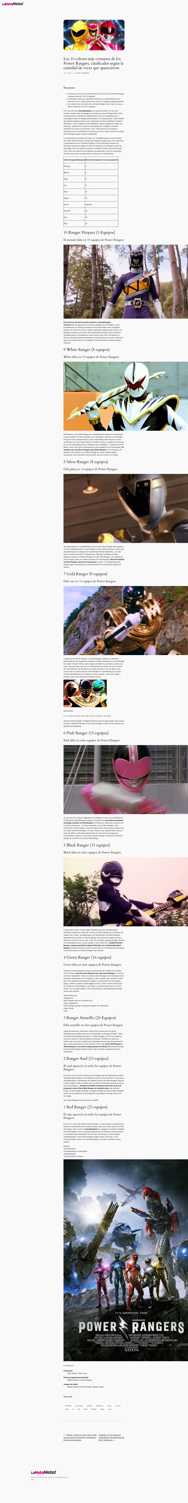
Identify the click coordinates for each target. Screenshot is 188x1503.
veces (110, 1409)
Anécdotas (85, 73)
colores (109, 1406)
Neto (78, 73)
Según (102, 1409)
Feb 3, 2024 (67, 73)
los (73, 1409)
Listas (67, 1409)
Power (86, 1409)
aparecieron (79, 1406)
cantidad (89, 1406)
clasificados (99, 1406)
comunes (118, 1406)
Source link (67, 1396)
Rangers (94, 1409)
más (78, 1409)
